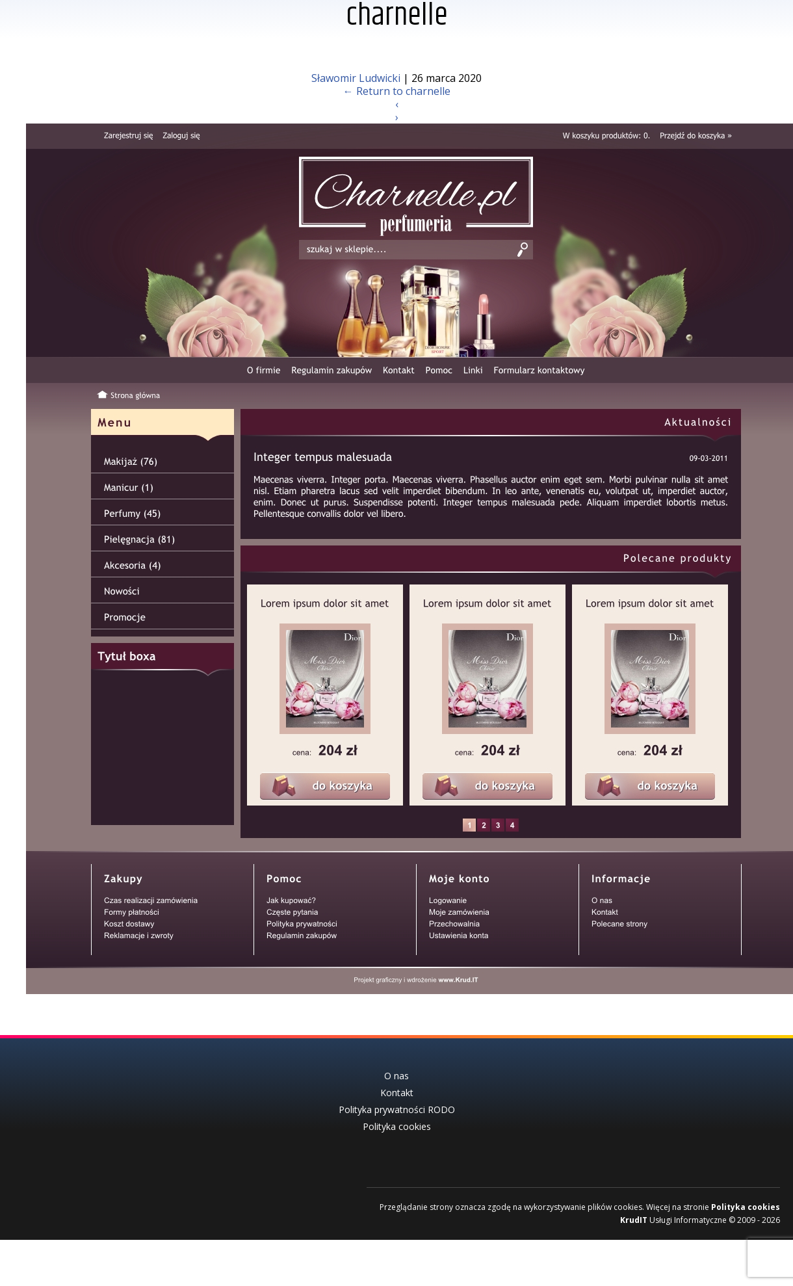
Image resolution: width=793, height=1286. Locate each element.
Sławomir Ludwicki (355, 78)
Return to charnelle (396, 91)
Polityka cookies (745, 1201)
